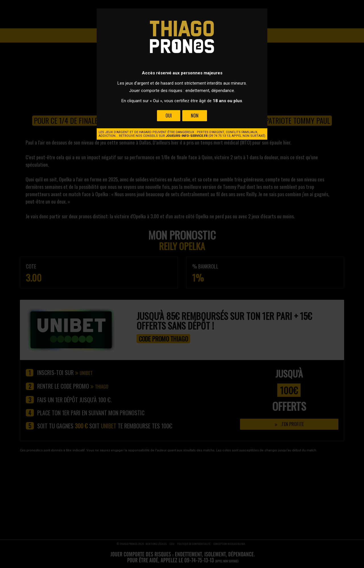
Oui (169, 115)
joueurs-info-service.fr (187, 136)
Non (194, 115)
